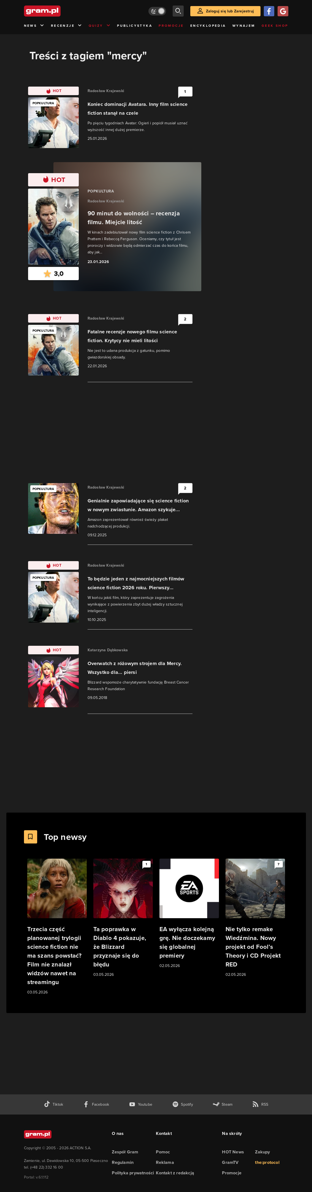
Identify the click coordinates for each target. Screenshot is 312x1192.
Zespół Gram (125, 1152)
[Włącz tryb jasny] (157, 11)
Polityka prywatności (133, 1173)
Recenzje (66, 25)
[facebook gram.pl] (96, 1104)
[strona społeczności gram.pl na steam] (222, 1104)
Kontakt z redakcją (175, 1173)
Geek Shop (275, 25)
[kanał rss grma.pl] (260, 1104)
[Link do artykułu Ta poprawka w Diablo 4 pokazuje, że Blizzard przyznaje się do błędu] (123, 918)
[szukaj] (178, 11)
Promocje (171, 25)
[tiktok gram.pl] (53, 1104)
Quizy (100, 25)
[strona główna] (56, 11)
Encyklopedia (208, 25)
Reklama (165, 1162)
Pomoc (163, 1152)
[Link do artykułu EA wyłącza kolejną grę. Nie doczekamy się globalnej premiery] (189, 914)
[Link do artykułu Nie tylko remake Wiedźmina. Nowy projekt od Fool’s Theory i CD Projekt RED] (255, 918)
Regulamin (123, 1162)
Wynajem (243, 25)
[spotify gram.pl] (182, 1104)
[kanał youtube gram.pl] (140, 1104)
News (34, 25)
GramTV (230, 1162)
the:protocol (267, 1162)
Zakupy (262, 1152)
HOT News (233, 1152)
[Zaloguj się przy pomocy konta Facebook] (269, 11)
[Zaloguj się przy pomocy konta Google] (283, 11)
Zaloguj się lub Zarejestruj (230, 11)
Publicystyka (134, 25)
